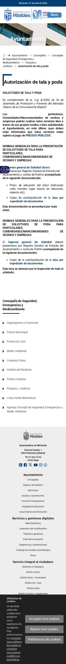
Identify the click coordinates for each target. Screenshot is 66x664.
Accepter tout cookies (44, 619)
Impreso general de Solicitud (23, 167)
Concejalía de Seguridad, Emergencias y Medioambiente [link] (33, 59)
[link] (29, 14)
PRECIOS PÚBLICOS (38, 135)
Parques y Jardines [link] (18, 388)
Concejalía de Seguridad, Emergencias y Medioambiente (20, 305)
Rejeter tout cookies (44, 629)
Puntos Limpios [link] (16, 379)
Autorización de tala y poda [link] (33, 66)
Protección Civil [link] (16, 341)
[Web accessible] (4, 169)
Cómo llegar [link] (33, 460)
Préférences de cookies (44, 639)
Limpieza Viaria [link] (16, 360)
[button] (54, 15)
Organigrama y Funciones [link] (22, 322)
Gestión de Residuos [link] (19, 369)
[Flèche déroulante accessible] (8, 170)
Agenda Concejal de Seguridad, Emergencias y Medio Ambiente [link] (35, 409)
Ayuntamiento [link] (19, 55)
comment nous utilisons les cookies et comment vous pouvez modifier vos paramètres (14, 649)
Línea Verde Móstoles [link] (21, 398)
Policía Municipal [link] (17, 332)
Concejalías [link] (39, 55)
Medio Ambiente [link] (17, 351)
